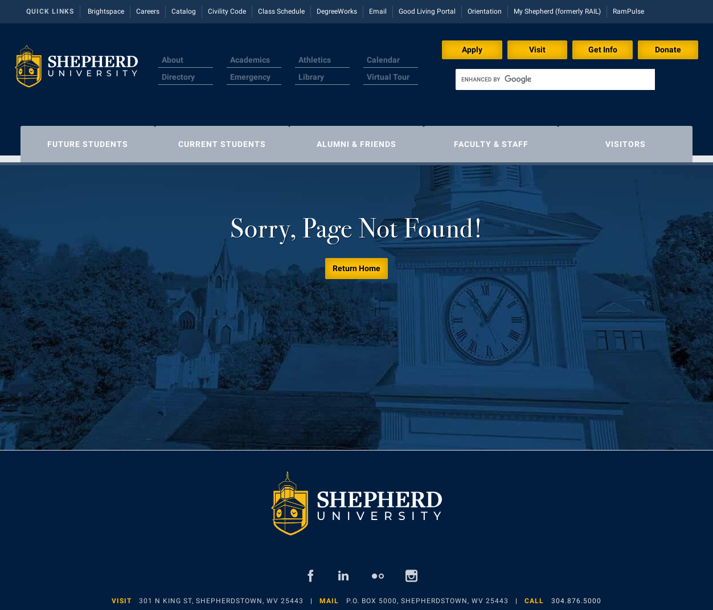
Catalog (183, 11)
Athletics (314, 59)
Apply (472, 49)
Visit (537, 49)
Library (311, 76)
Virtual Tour (388, 76)
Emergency (250, 76)
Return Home (356, 262)
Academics (250, 59)
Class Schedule (281, 11)
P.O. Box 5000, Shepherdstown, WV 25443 (427, 595)
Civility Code (227, 11)
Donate (668, 49)
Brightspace (106, 11)
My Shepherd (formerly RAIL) (557, 11)
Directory (178, 76)
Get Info (602, 49)
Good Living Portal (427, 11)
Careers (147, 11)
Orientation (485, 11)
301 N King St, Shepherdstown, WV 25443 (221, 595)
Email (378, 11)
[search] (555, 79)
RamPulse (628, 11)
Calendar (383, 59)
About (172, 59)
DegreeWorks (337, 11)
